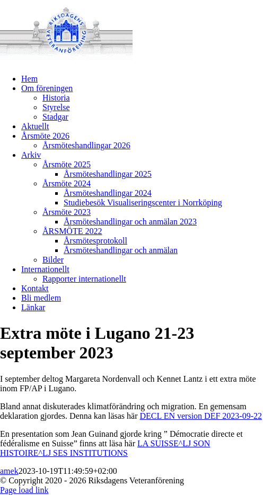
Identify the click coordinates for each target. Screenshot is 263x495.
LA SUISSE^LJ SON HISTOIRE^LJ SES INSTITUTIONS (105, 448)
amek (9, 470)
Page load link (24, 489)
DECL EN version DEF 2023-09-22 (200, 415)
